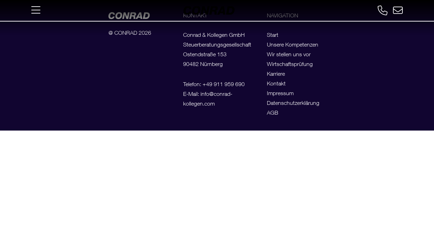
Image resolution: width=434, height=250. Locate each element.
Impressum (280, 94)
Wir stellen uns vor (289, 55)
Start (272, 36)
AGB (272, 113)
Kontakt (276, 84)
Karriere (276, 74)
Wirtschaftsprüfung (290, 65)
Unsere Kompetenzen (292, 45)
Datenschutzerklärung (293, 104)
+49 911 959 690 (224, 85)
